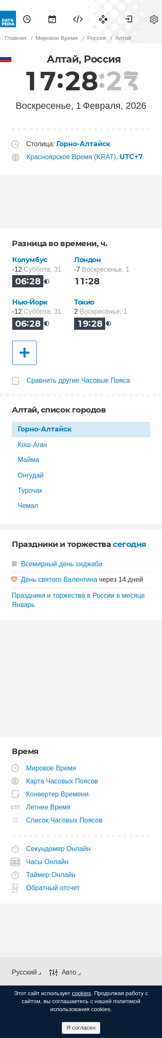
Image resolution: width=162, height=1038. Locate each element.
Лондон (87, 260)
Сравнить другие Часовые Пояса (78, 380)
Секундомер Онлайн (58, 848)
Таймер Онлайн (51, 874)
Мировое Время (51, 768)
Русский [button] (24, 972)
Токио (84, 302)
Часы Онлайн (48, 861)
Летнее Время (48, 807)
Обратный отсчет (53, 887)
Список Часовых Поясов (64, 820)
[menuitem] (27, 19)
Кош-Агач (32, 444)
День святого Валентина (59, 579)
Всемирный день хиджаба (57, 564)
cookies (81, 993)
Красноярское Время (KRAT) (71, 156)
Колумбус (29, 260)
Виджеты (78, 19)
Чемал (28, 505)
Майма (28, 459)
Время (27, 19)
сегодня (129, 544)
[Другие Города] (24, 353)
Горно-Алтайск (45, 429)
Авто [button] (68, 972)
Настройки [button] (154, 19)
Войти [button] (129, 19)
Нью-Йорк (30, 302)
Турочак (30, 490)
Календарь (52, 19)
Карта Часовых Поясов (62, 781)
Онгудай (31, 475)
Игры (103, 19)
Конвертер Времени (57, 794)
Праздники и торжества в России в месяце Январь (78, 600)
